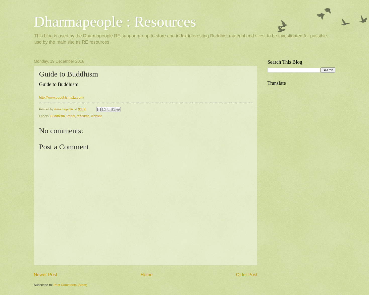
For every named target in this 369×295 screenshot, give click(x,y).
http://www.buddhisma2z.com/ (61, 97)
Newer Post (45, 274)
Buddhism (57, 116)
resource (83, 116)
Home (146, 274)
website (96, 116)
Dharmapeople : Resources (115, 21)
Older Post (246, 274)
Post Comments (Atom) (70, 285)
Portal (71, 116)
